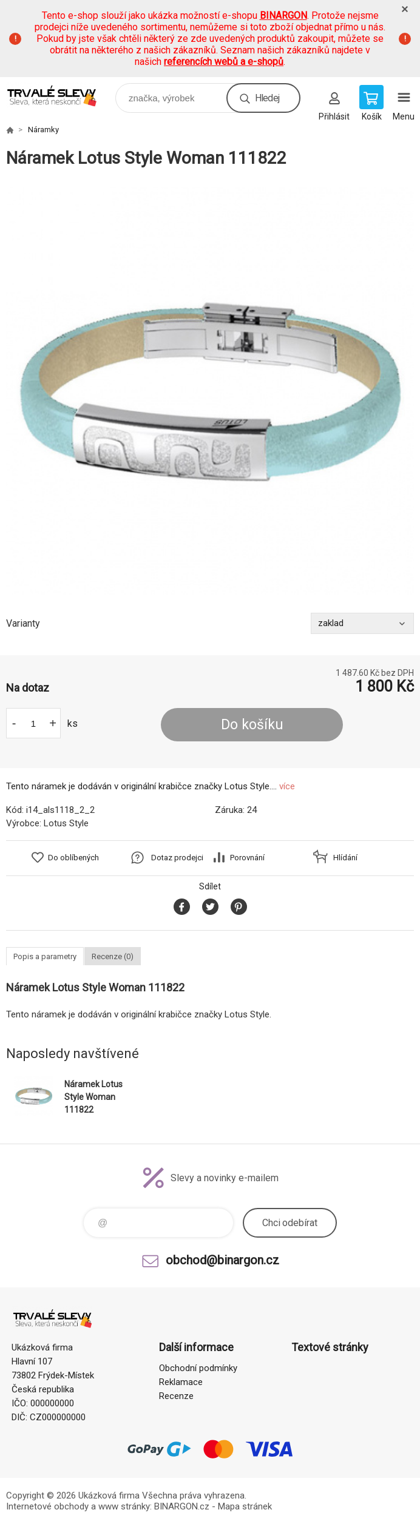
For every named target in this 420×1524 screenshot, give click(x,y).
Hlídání (345, 857)
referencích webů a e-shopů (223, 61)
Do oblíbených (73, 857)
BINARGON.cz (181, 1506)
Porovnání (247, 857)
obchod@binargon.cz (222, 1260)
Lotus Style (66, 823)
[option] (210, 391)
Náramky (43, 129)
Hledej (267, 98)
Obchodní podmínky (198, 1368)
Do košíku (252, 724)
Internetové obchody (47, 1506)
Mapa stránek (245, 1506)
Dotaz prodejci (177, 857)
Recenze (176, 1396)
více (287, 786)
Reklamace (181, 1382)
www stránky (124, 1506)
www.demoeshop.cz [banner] (59, 95)
